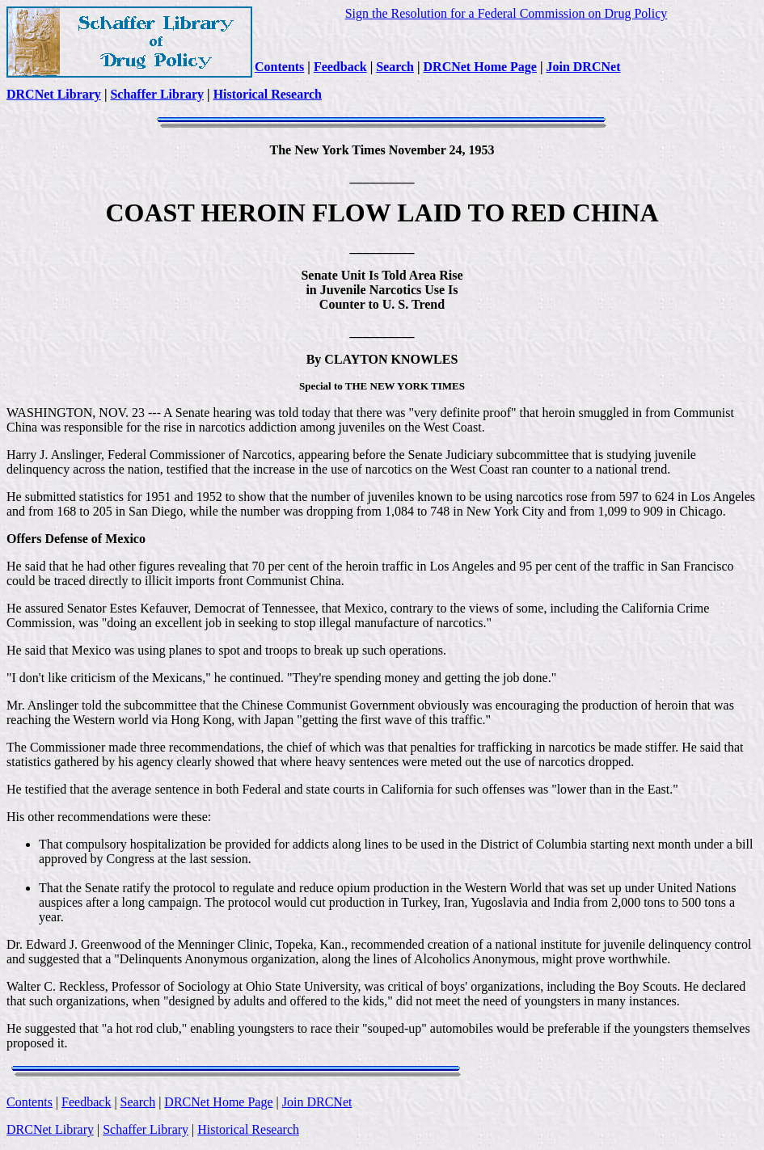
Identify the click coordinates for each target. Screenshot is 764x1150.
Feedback (340, 67)
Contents (279, 67)
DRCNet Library (53, 94)
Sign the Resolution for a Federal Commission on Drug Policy (506, 13)
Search (395, 67)
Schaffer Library (157, 94)
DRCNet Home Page (480, 67)
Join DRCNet (583, 67)
